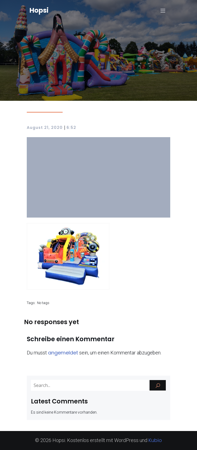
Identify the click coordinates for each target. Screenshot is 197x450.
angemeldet (63, 352)
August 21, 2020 (45, 127)
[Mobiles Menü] (162, 10)
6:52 (71, 127)
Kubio (155, 440)
